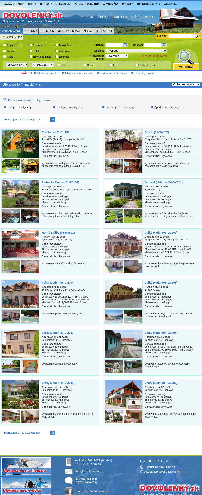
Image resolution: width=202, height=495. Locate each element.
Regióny (31, 30)
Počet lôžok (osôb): (97, 57)
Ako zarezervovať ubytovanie (161, 471)
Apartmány (111, 4)
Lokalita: (99, 50)
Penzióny (93, 4)
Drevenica (65, 45)
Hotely (78, 4)
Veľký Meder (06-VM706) (58, 383)
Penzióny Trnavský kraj (119, 107)
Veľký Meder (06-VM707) (161, 383)
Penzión (11, 51)
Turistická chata (42, 56)
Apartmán (64, 51)
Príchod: (99, 45)
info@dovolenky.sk (87, 471)
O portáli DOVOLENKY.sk (159, 467)
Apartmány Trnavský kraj (169, 107)
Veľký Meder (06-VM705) (161, 332)
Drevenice (63, 4)
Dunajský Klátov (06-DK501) (164, 182)
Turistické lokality (54, 30)
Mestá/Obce (104, 30)
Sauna (90, 65)
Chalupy (46, 4)
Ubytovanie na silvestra (79, 73)
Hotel (36, 51)
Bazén (64, 65)
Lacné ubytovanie (143, 73)
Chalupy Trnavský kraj (70, 107)
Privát (10, 56)
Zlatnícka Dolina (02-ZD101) (60, 182)
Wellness (171, 4)
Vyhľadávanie (11, 30)
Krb (115, 65)
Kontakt (148, 17)
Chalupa (37, 45)
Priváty (127, 4)
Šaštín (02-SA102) (157, 132)
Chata (10, 45)
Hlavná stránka (13, 4)
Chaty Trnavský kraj (19, 107)
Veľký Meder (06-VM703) (58, 332)
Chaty (32, 4)
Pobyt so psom (147, 65)
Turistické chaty (148, 4)
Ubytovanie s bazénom (113, 73)
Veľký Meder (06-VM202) (161, 232)
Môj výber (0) (100, 17)
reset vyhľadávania (156, 55)
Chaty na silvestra (47, 73)
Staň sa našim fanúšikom (91, 491)
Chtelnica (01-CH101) (56, 132)
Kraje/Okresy (82, 30)
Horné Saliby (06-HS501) (58, 232)
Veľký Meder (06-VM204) (58, 282)
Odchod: (138, 45)
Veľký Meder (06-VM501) (161, 282)
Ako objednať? (126, 17)
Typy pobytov (11, 37)
